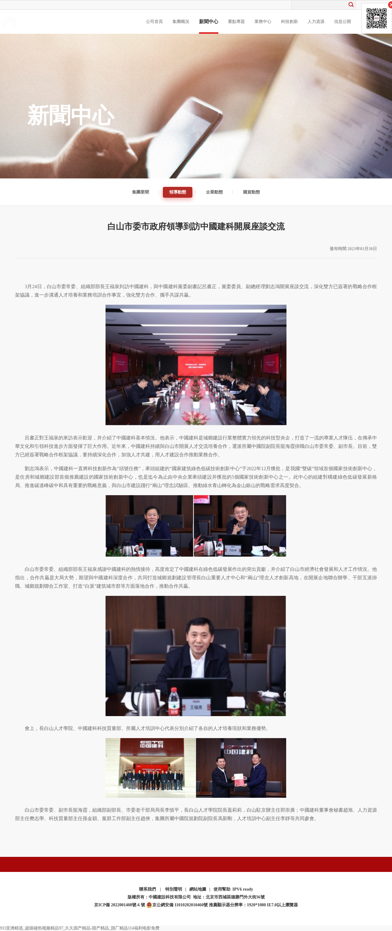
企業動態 (214, 192)
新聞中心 (208, 21)
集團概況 (180, 21)
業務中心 (262, 21)
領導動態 (177, 192)
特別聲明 (173, 889)
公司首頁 (154, 21)
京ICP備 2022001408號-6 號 (119, 905)
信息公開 (342, 21)
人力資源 (316, 21)
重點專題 (236, 21)
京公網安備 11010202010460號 (177, 905)
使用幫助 (221, 889)
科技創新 (289, 21)
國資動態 (251, 192)
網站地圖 (197, 889)
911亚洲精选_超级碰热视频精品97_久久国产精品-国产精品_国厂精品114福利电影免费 (80, 928)
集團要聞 (140, 192)
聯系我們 (147, 889)
